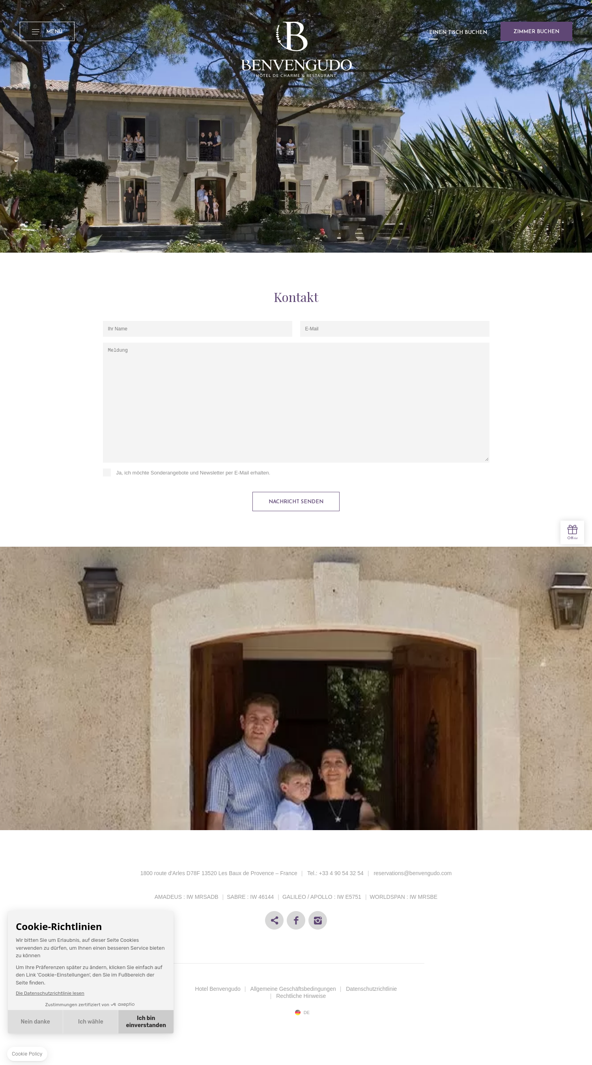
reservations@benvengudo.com (413, 873)
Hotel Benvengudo (218, 989)
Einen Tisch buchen (458, 32)
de (307, 1013)
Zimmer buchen (536, 31)
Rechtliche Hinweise (301, 996)
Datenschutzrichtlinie (371, 989)
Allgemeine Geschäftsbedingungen (293, 989)
